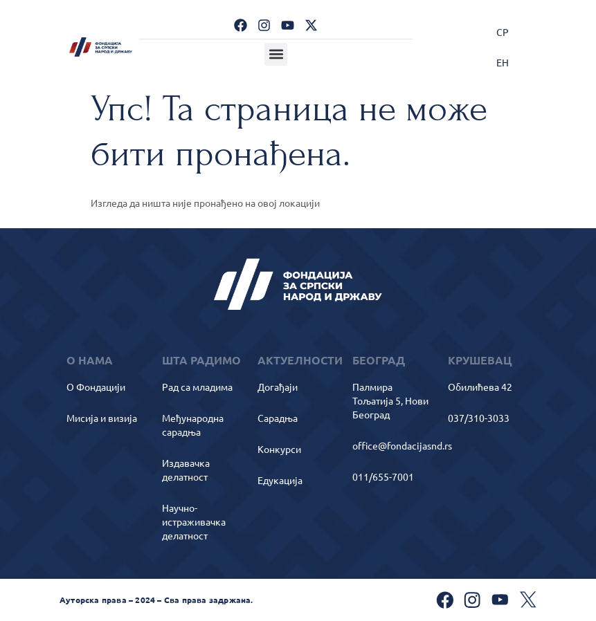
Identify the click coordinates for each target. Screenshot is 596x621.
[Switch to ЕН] (502, 62)
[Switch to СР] (502, 31)
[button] (275, 54)
